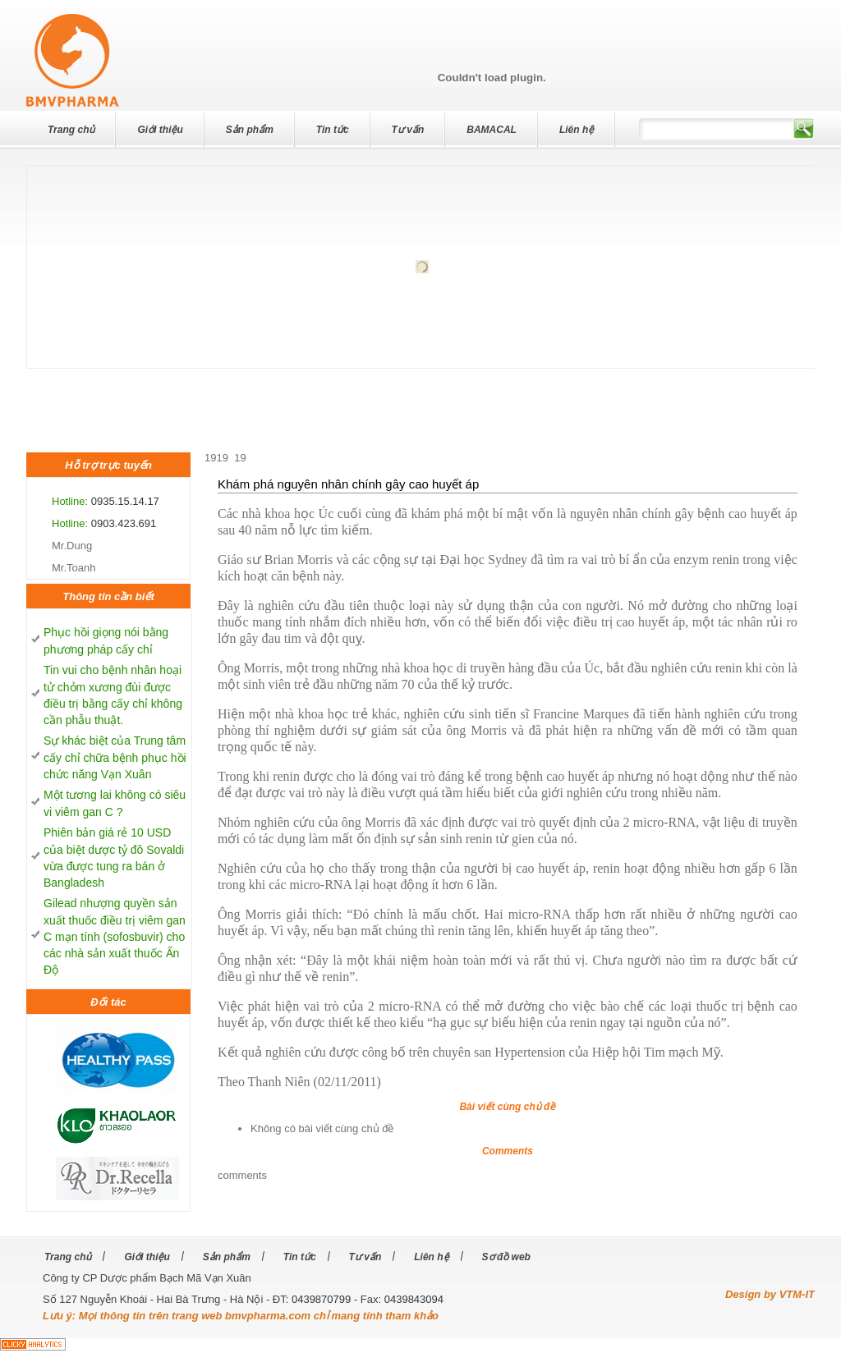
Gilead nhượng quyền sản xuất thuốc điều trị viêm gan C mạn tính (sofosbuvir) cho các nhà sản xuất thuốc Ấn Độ (115, 936)
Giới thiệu (159, 129)
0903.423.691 (124, 523)
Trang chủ (71, 129)
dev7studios (65, 27)
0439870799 (321, 1299)
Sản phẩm (249, 129)
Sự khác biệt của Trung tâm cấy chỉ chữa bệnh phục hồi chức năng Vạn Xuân (115, 757)
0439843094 (413, 1299)
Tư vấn (408, 129)
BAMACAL (491, 129)
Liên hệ (576, 129)
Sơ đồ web (506, 1257)
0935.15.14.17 (125, 501)
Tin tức (332, 129)
